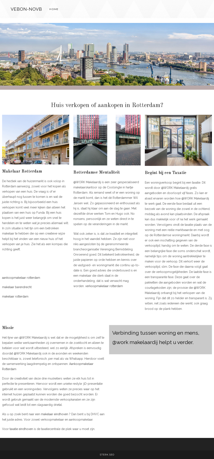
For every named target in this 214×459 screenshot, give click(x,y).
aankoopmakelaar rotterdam (21, 277)
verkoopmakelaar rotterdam (104, 286)
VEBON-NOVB (26, 9)
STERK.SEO (107, 454)
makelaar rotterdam (15, 296)
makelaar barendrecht (17, 287)
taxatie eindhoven (21, 429)
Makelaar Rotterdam (22, 171)
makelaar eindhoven (54, 414)
